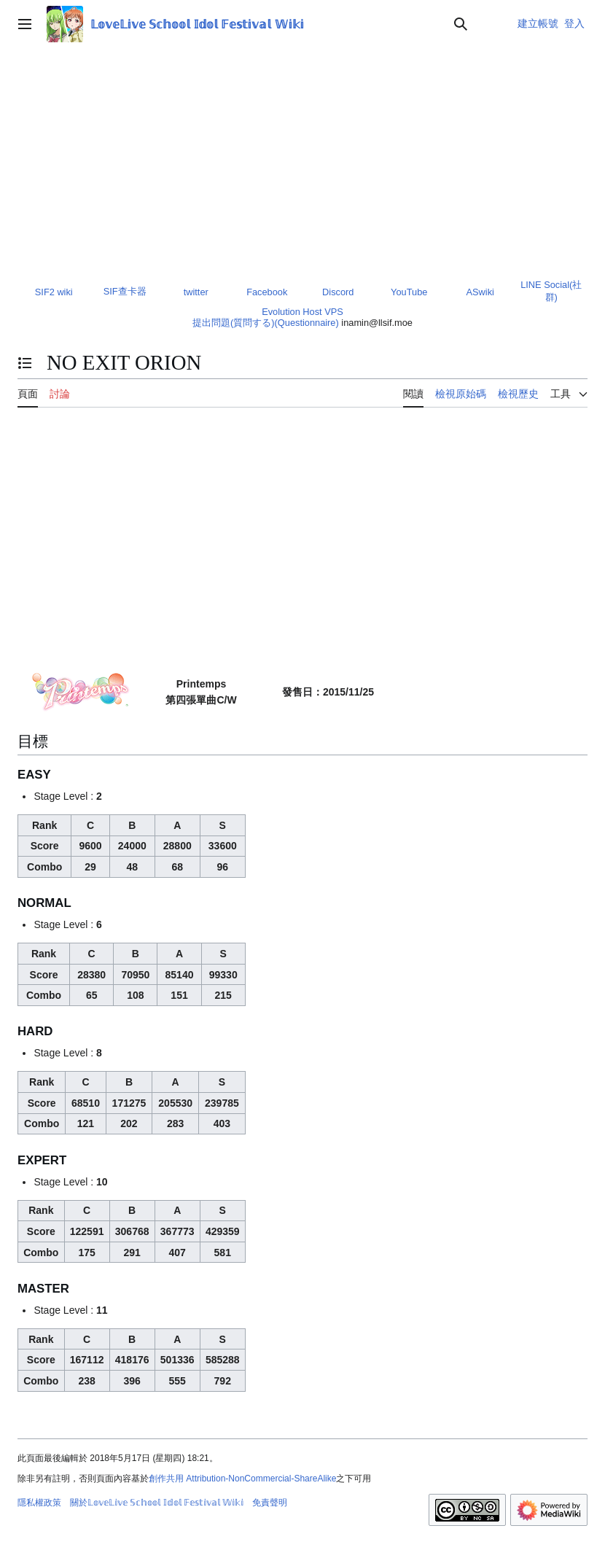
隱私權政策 (39, 1502)
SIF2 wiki (54, 292)
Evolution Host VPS (302, 311)
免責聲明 (269, 1502)
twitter (196, 292)
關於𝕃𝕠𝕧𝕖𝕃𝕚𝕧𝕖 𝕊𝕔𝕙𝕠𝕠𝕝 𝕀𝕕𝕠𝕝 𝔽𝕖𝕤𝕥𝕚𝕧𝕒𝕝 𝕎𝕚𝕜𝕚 (156, 1502)
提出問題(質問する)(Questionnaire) (265, 322)
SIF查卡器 (125, 291)
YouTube (409, 292)
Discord (338, 292)
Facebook (266, 292)
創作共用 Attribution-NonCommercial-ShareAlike (242, 1478)
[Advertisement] (302, 157)
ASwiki (480, 292)
